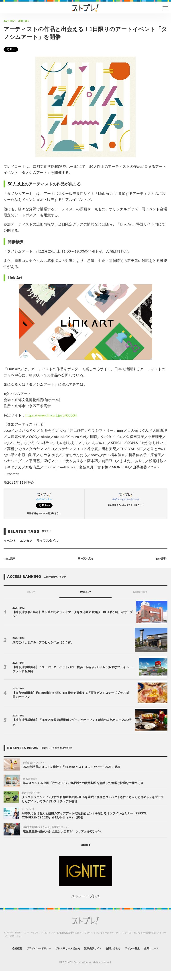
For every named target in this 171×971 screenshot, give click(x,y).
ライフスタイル (47, 540)
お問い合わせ (113, 948)
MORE (86, 845)
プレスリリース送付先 (67, 948)
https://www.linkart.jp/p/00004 (51, 415)
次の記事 (161, 558)
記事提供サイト (92, 948)
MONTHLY (140, 592)
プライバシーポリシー (38, 948)
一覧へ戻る (85, 558)
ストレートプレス (85, 896)
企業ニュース (151, 948)
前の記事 (9, 558)
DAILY (31, 592)
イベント (10, 540)
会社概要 (17, 948)
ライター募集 (132, 948)
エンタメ (26, 540)
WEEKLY (85, 592)
